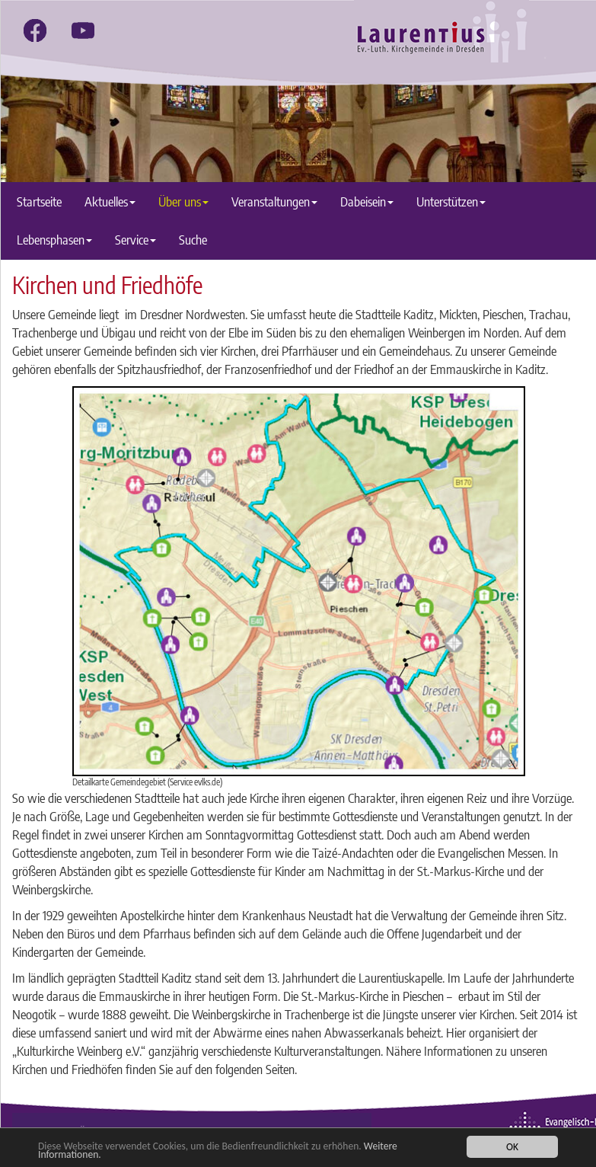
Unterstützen (451, 201)
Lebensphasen (54, 240)
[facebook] (35, 30)
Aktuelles (109, 201)
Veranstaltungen (274, 201)
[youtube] (83, 30)
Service (135, 240)
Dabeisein (367, 201)
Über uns (183, 201)
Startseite (39, 201)
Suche (193, 240)
